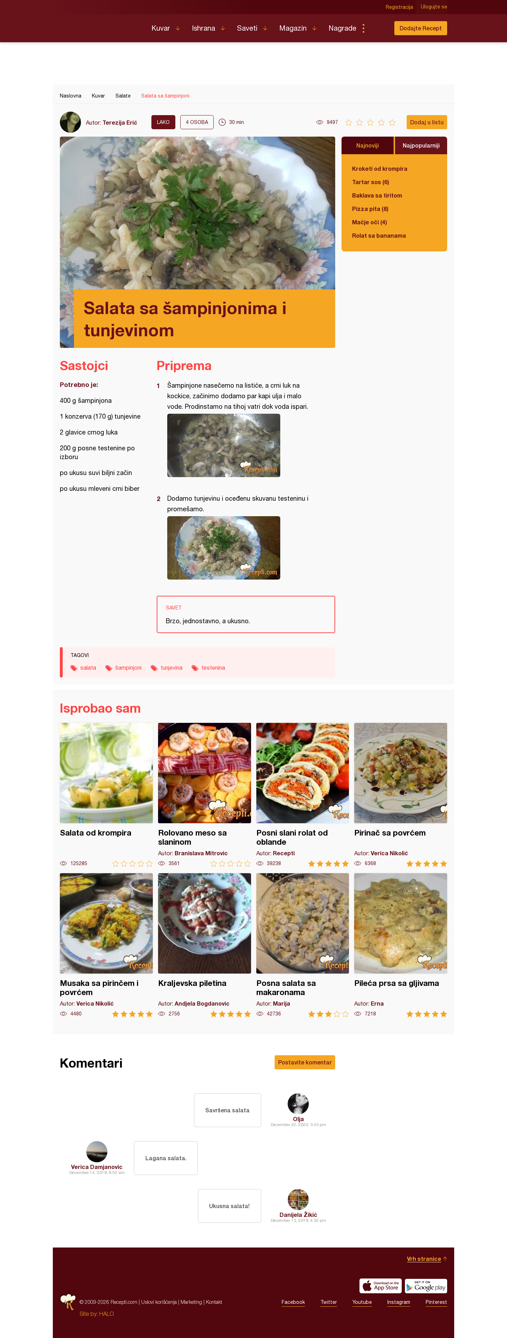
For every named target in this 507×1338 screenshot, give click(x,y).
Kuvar (160, 28)
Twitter (328, 1302)
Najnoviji (367, 145)
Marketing (191, 1302)
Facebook (293, 1302)
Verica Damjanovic (97, 1166)
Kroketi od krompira (379, 168)
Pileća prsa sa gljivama (400, 945)
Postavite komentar (305, 1062)
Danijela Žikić (298, 1214)
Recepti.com (100, 25)
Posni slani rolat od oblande (302, 795)
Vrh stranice (424, 1258)
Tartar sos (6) (370, 182)
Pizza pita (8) (370, 208)
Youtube (362, 1302)
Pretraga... (377, 28)
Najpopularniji (421, 145)
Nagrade (342, 28)
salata (88, 667)
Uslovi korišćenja (159, 1302)
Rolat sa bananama (379, 235)
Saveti (247, 28)
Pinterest (436, 1302)
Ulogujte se (434, 7)
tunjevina (171, 667)
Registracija (399, 7)
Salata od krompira (106, 795)
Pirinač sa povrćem (400, 795)
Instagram (398, 1302)
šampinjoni (128, 667)
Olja (298, 1118)
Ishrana (203, 28)
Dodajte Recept (421, 28)
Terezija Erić (119, 122)
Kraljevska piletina (204, 945)
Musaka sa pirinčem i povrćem (106, 945)
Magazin (293, 28)
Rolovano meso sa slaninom (204, 795)
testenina (213, 667)
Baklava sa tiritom (377, 195)
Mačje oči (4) (369, 222)
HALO (106, 1314)
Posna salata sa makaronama (302, 945)
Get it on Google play (426, 1285)
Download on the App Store (380, 1285)
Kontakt (214, 1302)
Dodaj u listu (427, 122)
